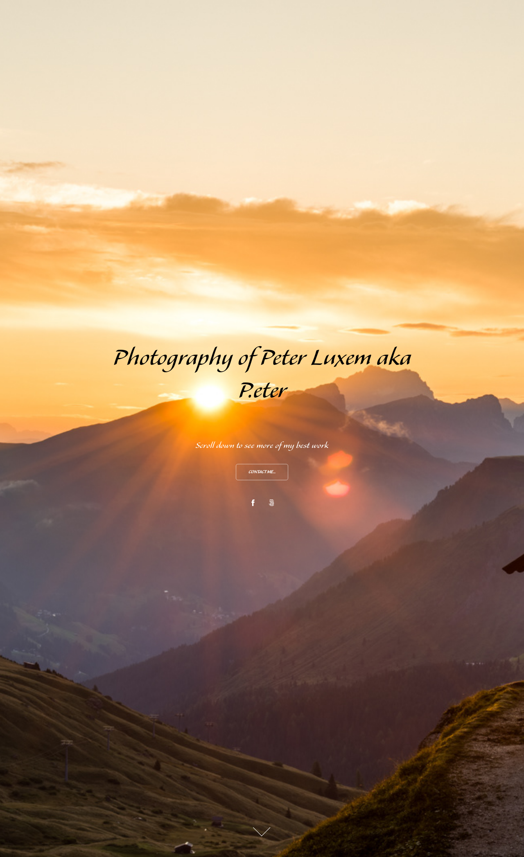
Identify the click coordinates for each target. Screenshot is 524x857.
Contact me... (262, 472)
